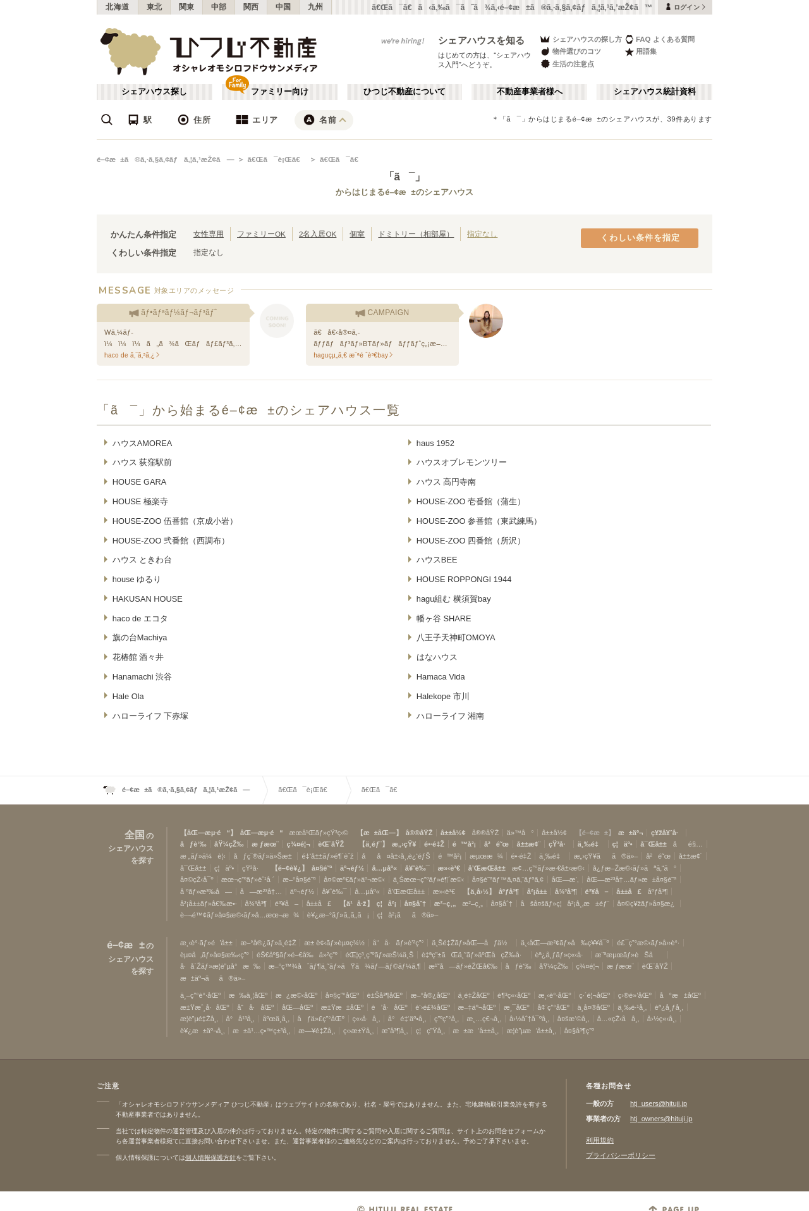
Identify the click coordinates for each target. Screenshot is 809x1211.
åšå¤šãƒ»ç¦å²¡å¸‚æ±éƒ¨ (565, 903)
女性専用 (208, 234)
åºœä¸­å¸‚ (275, 1018)
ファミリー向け (279, 91)
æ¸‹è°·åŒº (554, 995)
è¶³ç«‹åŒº (513, 995)
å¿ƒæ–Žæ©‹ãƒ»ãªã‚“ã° (634, 868)
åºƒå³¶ (509, 891)
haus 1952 (435, 443)
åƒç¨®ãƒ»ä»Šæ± (263, 856)
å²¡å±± (537, 891)
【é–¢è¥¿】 (289, 868)
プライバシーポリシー (620, 1155)
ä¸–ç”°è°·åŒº (200, 995)
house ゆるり (137, 579)
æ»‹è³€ (449, 868)
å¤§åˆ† (415, 903)
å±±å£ (628, 891)
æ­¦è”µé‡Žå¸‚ (199, 1018)
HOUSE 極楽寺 (140, 501)
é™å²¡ (465, 844)
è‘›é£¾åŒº (432, 1007)
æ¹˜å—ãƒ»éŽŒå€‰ (463, 966)
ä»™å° (520, 832)
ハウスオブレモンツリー (462, 462)
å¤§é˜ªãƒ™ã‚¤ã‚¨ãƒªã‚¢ (508, 879)
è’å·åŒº (390, 1007)
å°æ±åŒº (679, 995)
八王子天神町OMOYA (456, 637)
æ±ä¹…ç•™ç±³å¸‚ (261, 1030)
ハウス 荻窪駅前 (143, 462)
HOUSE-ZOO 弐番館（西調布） (171, 540)
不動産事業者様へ (530, 91)
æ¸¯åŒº (517, 1007)
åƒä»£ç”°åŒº (321, 1018)
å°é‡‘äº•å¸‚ (407, 1018)
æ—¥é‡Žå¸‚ (316, 1030)
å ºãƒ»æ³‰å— (206, 891)
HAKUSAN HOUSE (148, 599)
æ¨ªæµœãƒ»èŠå (629, 955)
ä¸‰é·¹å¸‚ (632, 1007)
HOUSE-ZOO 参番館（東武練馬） (479, 521)
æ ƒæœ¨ (265, 844)
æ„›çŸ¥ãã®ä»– (606, 856)
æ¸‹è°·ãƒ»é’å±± (206, 943)
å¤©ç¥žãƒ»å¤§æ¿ (647, 903)
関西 (251, 7)
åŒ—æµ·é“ (261, 832)
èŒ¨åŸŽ (331, 844)
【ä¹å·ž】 (356, 903)
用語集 (640, 51)
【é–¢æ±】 (595, 832)
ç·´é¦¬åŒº (594, 995)
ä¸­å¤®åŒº (593, 1007)
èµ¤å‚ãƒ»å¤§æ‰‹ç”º (214, 955)
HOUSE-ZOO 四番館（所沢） (471, 540)
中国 (283, 7)
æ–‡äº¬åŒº (477, 1007)
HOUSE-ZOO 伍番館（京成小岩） (175, 521)
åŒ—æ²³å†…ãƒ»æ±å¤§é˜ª (631, 879)
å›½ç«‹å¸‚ (661, 1018)
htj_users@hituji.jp (658, 1103)
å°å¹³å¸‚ (240, 1018)
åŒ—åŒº (297, 1007)
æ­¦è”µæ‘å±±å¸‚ (531, 1030)
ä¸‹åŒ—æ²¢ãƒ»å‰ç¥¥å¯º (565, 943)
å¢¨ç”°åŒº (553, 1007)
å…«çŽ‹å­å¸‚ (618, 1018)
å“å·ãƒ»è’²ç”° (398, 943)
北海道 (118, 7)
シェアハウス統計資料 (655, 91)
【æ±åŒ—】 (379, 832)
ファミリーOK (261, 234)
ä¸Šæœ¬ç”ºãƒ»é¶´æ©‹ (428, 879)
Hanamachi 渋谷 (142, 676)
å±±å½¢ (453, 832)
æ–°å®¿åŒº (430, 995)
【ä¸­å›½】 (479, 891)
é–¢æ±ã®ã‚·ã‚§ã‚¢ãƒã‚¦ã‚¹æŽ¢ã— (165, 159)
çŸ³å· (559, 844)
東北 (154, 7)
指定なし (482, 234)
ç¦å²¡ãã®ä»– (408, 915)
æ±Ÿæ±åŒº (342, 1007)
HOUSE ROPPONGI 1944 (464, 579)
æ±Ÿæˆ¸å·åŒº (204, 1007)
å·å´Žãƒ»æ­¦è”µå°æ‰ (220, 966)
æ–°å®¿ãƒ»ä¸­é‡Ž (268, 943)
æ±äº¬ (630, 832)
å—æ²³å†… (261, 891)
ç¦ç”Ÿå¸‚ (430, 1030)
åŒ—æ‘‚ (565, 879)
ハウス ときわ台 (143, 559)
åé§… (688, 844)
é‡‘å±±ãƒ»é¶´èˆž (327, 856)
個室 (357, 234)
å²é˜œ (496, 844)
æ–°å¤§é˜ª (299, 879)
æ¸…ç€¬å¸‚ (484, 1018)
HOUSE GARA (140, 482)
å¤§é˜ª (322, 868)
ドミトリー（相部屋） (416, 234)
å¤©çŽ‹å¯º (196, 879)
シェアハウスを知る (481, 40)
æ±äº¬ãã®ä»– (212, 978)
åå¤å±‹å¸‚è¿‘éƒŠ (396, 856)
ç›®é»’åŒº (635, 995)
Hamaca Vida (441, 676)
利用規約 (600, 1140)
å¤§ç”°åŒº (342, 995)
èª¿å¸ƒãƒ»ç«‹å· (561, 955)
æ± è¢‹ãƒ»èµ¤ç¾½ (334, 943)
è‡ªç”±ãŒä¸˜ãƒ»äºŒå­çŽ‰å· (474, 955)
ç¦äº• (622, 844)
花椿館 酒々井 (138, 657)
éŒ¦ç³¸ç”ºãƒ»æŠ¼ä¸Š (379, 955)
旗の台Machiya (140, 637)
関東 (187, 7)
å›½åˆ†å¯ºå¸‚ (529, 1018)
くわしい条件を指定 (640, 237)
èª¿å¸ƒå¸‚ (669, 1007)
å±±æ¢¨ (529, 844)
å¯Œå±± (653, 844)
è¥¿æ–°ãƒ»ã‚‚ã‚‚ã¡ (338, 915)
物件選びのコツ (570, 51)
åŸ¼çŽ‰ (228, 844)
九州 (316, 7)
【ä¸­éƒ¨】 (373, 844)
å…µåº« (384, 868)
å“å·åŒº (255, 1007)
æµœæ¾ (486, 856)
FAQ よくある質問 (659, 39)
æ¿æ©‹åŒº (296, 995)
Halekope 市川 (443, 696)
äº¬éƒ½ (352, 868)
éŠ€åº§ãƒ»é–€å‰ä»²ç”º (297, 955)
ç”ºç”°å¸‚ (446, 1018)
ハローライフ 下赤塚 (151, 716)
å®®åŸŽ (419, 832)
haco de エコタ (140, 618)
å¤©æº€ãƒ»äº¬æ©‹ (354, 879)
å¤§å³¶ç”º (579, 1030)
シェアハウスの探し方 (580, 39)
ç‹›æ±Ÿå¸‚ (358, 1030)
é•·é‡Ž (434, 844)
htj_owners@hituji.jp (661, 1118)
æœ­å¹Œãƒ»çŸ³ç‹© (318, 832)
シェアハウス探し (154, 91)
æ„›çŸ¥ (404, 844)
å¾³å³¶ (566, 891)
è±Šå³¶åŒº (385, 995)
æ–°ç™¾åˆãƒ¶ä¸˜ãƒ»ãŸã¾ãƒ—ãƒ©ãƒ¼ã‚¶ (345, 966)
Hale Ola (128, 696)
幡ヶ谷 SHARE (444, 618)
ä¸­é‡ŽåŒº (474, 995)
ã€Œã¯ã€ (342, 159)
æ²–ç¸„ (445, 903)
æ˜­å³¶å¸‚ (395, 1030)
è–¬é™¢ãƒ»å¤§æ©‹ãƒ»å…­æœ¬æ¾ (239, 915)
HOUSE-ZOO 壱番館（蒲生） (471, 501)
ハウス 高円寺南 (447, 482)
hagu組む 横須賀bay (454, 599)
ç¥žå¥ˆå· (667, 832)
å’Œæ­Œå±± (487, 868)
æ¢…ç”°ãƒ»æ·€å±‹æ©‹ (548, 868)
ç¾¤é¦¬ (298, 844)
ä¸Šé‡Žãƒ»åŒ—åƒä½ (472, 943)
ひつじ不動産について (404, 91)
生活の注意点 (566, 63)
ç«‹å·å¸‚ (366, 1018)
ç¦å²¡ (387, 903)
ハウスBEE (437, 559)
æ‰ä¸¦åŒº (248, 995)
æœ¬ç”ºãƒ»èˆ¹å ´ (247, 879)
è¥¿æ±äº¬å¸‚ (202, 1030)
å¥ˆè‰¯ (417, 868)
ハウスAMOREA (143, 443)
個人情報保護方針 (210, 1157)
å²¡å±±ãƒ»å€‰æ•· (208, 903)
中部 (219, 7)
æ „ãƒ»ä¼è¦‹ (203, 856)
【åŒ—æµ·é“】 (208, 832)
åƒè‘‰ (193, 844)
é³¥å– (597, 891)
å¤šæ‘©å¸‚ (573, 1018)
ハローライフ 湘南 (451, 716)
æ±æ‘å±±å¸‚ (476, 1030)
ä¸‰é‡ (591, 844)
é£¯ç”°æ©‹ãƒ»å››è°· (648, 943)
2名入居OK (317, 234)
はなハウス (437, 657)
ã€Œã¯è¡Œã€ (276, 159)
